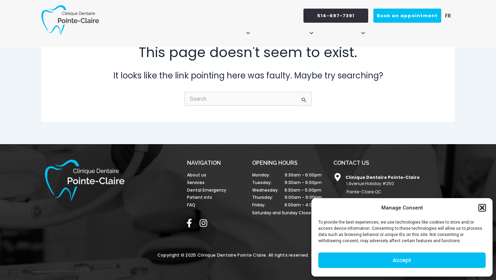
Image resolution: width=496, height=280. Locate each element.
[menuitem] (446, 15)
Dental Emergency (402, 30)
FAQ (445, 30)
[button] (482, 207)
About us (231, 30)
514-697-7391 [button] (335, 15)
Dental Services (286, 30)
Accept (402, 260)
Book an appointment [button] (407, 15)
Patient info (344, 30)
